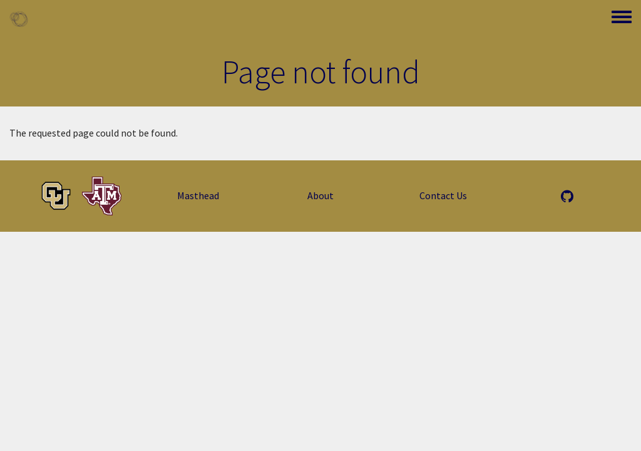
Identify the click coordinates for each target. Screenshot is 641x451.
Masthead (198, 195)
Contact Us (443, 195)
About (320, 195)
